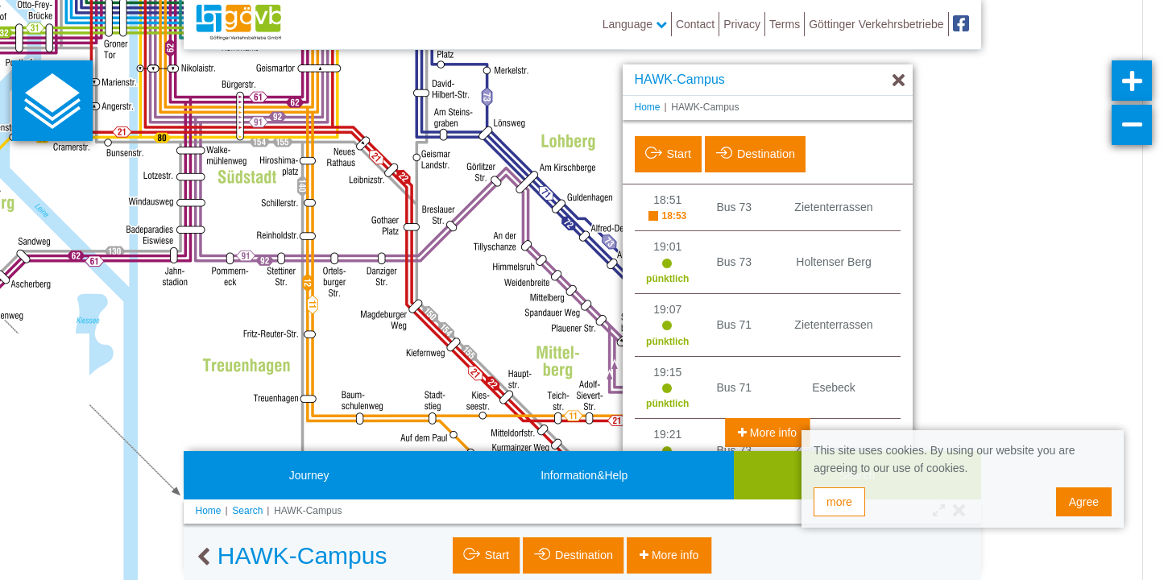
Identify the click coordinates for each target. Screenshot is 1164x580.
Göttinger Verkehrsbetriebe (876, 24)
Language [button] (635, 24)
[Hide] (899, 81)
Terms (784, 24)
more (839, 501)
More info (772, 432)
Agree (1084, 501)
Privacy (741, 24)
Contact (695, 24)
